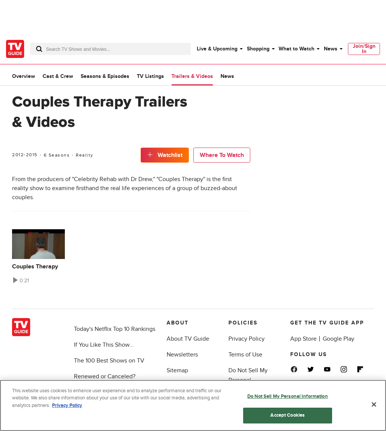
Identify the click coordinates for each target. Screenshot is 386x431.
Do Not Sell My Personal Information (287, 396)
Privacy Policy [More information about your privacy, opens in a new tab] (67, 405)
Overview (23, 76)
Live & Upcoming (217, 49)
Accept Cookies (287, 415)
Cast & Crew (58, 76)
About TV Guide (188, 339)
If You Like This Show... (104, 345)
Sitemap (177, 370)
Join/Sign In (364, 49)
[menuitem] (219, 49)
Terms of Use (245, 354)
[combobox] (110, 49)
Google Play (338, 339)
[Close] (374, 404)
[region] (193, 405)
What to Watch (296, 49)
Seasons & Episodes (105, 76)
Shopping (258, 49)
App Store (303, 339)
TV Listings (150, 76)
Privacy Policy (246, 339)
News (330, 49)
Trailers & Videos (192, 76)
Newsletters (182, 354)
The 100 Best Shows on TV (109, 360)
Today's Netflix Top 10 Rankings (114, 329)
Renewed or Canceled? (104, 376)
